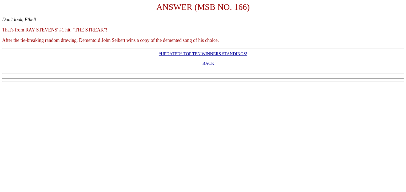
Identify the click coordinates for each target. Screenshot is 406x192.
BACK (208, 63)
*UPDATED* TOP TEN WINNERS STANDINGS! (203, 53)
